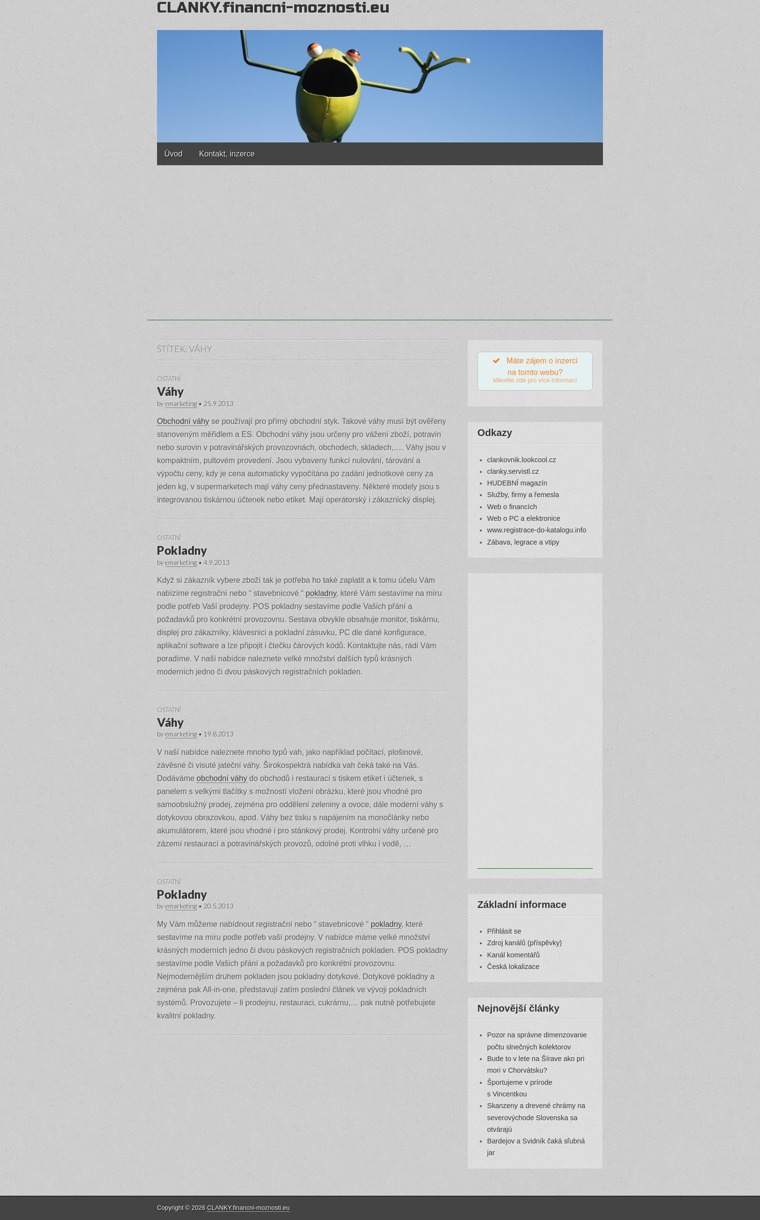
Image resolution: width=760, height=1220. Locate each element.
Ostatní (169, 379)
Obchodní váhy (183, 421)
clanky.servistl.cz (513, 474)
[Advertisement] (380, 252)
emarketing (181, 403)
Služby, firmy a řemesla (523, 497)
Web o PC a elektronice (523, 521)
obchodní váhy (222, 778)
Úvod (173, 154)
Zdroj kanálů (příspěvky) (524, 945)
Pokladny (182, 550)
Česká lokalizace (513, 969)
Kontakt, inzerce (227, 154)
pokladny (321, 593)
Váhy (170, 391)
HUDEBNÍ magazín (517, 485)
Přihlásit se (504, 934)
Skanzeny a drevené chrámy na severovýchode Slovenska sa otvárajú (536, 1120)
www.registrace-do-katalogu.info (536, 532)
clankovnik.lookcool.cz (521, 462)
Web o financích (512, 509)
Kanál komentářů (513, 957)
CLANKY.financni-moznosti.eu (248, 1207)
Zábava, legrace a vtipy (523, 544)
